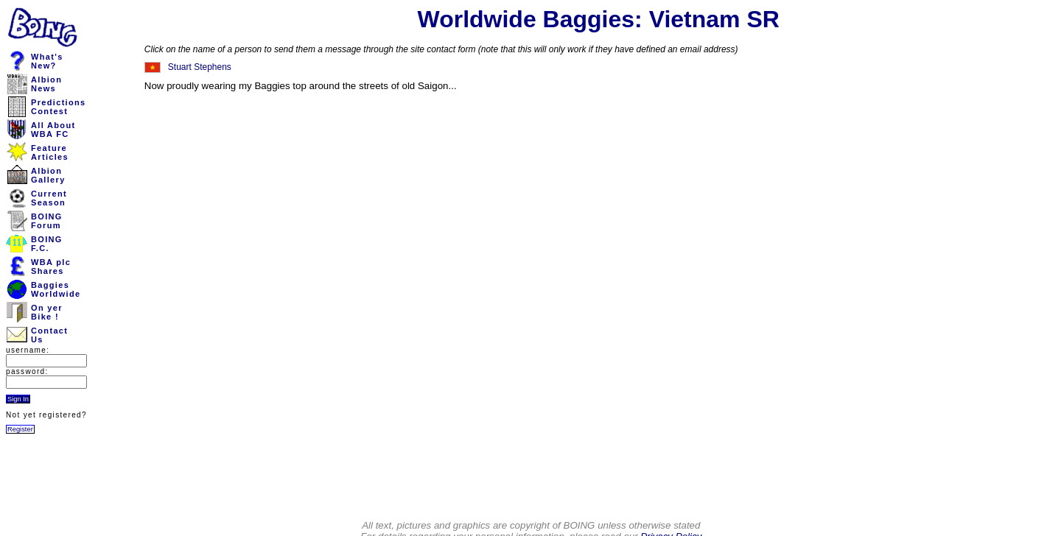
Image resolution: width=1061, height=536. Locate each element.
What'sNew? (47, 61)
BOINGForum (47, 221)
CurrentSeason (49, 198)
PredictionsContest (58, 107)
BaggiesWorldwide (55, 289)
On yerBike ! (47, 312)
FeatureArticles (50, 152)
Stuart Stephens (199, 67)
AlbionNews (46, 84)
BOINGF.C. (47, 244)
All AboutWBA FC (53, 129)
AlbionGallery (48, 175)
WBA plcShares (51, 266)
